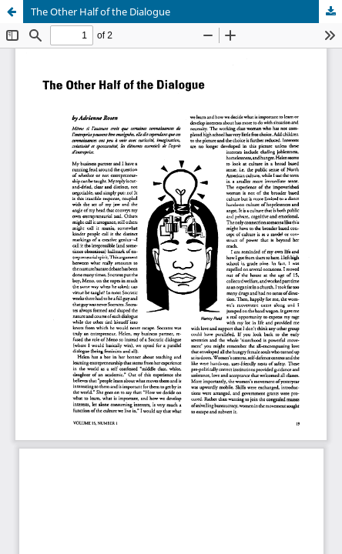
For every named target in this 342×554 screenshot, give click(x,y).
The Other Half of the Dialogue (100, 11)
